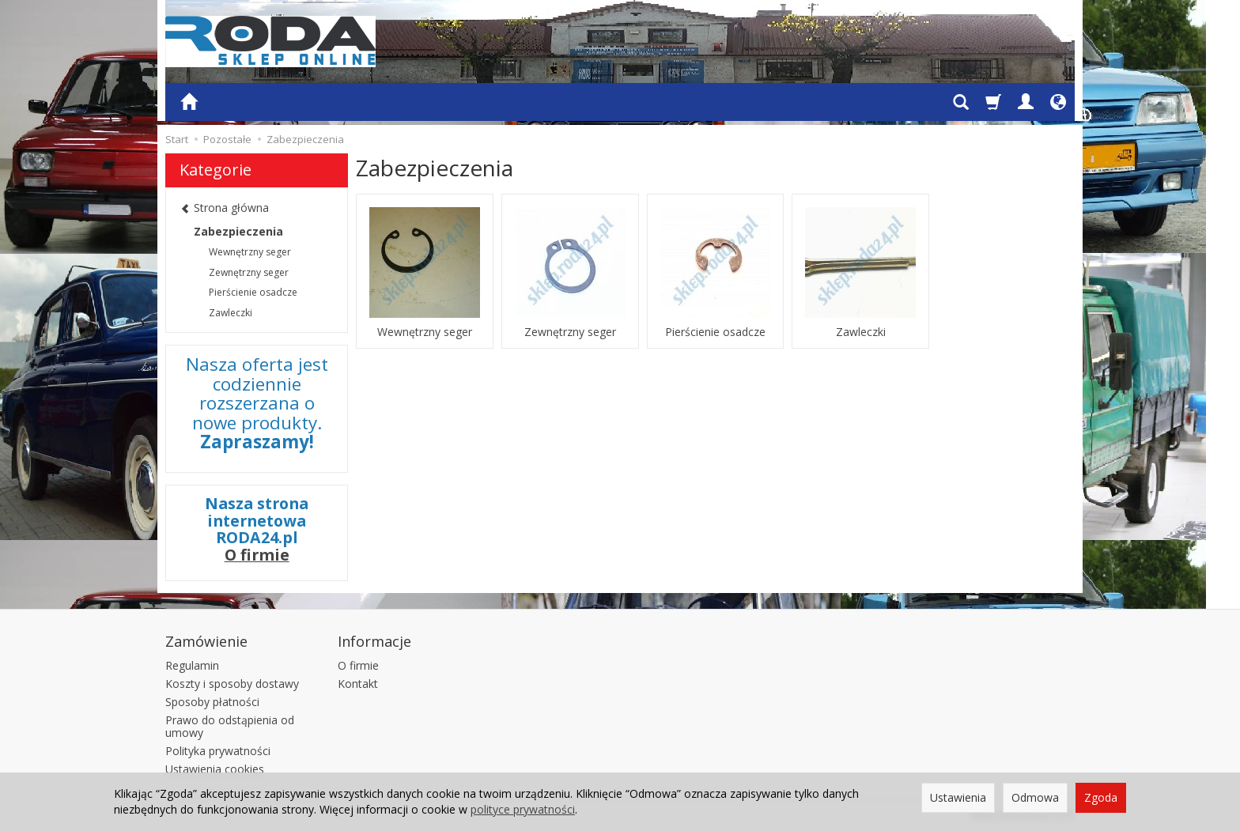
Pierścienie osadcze (715, 332)
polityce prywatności (523, 809)
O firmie (257, 554)
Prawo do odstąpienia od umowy (229, 726)
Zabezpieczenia (238, 231)
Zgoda (1100, 797)
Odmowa (1035, 797)
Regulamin (192, 665)
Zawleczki (861, 332)
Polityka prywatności (217, 750)
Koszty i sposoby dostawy (232, 683)
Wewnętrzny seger (424, 332)
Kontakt (358, 683)
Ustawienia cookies (214, 768)
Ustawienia (958, 797)
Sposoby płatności (212, 701)
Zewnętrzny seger (570, 332)
